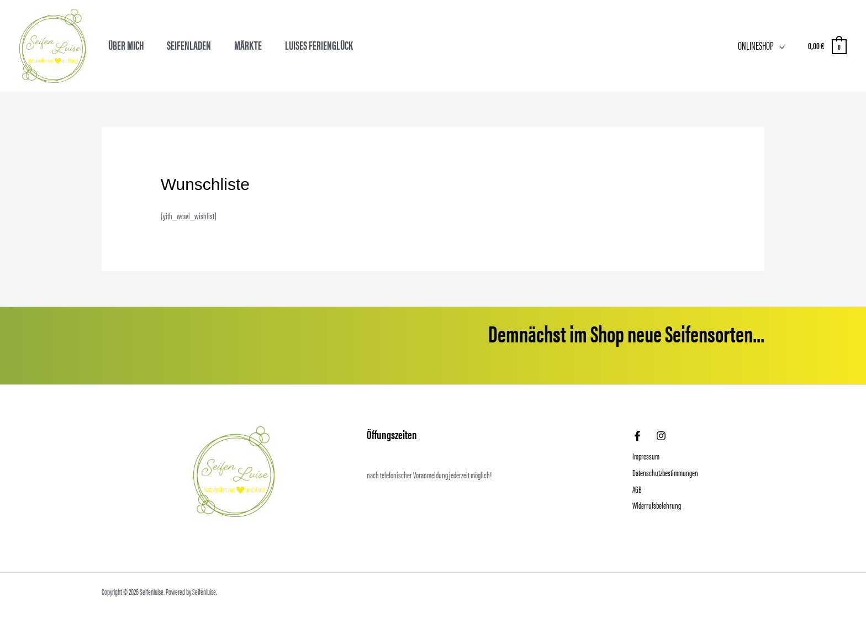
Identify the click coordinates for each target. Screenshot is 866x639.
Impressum (645, 456)
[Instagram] (661, 436)
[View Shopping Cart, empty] (827, 45)
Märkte (248, 45)
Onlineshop (756, 45)
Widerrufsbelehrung (656, 505)
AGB (636, 489)
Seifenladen (189, 45)
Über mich (126, 45)
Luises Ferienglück (319, 45)
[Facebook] (637, 436)
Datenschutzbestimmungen (665, 472)
